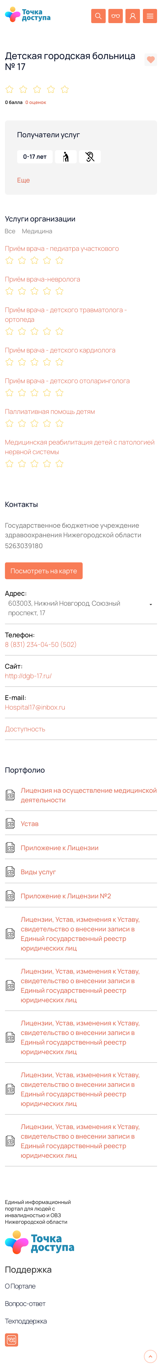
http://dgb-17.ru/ (28, 675)
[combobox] (81, 608)
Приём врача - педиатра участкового (62, 248)
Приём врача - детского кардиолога (60, 350)
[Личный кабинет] (129, 17)
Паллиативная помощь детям (50, 411)
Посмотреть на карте (44, 570)
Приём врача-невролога (42, 279)
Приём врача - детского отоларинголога (67, 380)
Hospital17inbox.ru (35, 707)
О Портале (20, 1286)
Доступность (25, 728)
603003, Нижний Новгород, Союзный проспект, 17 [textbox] (64, 608)
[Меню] (149, 17)
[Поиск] (89, 17)
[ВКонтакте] (11, 1340)
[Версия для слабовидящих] (109, 17)
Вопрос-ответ (25, 1303)
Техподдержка (26, 1321)
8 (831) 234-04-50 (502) (41, 644)
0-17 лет (35, 157)
